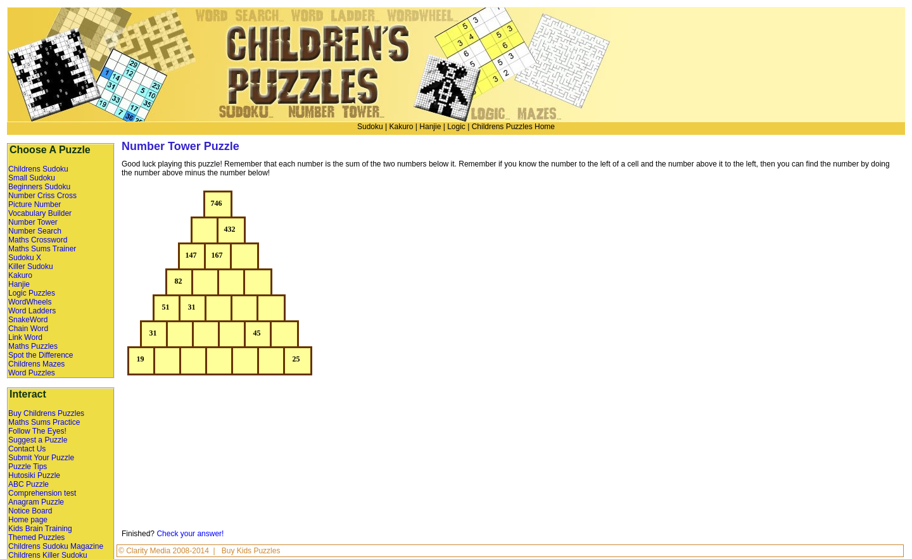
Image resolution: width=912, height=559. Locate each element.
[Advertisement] (792, 281)
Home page (28, 519)
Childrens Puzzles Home (513, 126)
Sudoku (370, 126)
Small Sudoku (31, 177)
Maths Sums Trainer (42, 248)
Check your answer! (190, 533)
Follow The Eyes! (37, 431)
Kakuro (401, 126)
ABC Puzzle (28, 484)
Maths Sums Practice (44, 422)
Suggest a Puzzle (37, 440)
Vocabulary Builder (40, 213)
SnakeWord (28, 319)
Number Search (34, 231)
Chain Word (28, 328)
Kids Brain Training (40, 528)
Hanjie (430, 126)
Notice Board (30, 510)
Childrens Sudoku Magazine (55, 546)
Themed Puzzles (36, 537)
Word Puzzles (31, 372)
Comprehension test (42, 493)
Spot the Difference (40, 355)
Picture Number (34, 204)
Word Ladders (32, 310)
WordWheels (29, 302)
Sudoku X (24, 257)
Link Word (25, 337)
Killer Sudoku (30, 266)
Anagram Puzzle (36, 502)
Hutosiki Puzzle (34, 475)
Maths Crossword (37, 240)
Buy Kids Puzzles (251, 550)
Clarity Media (149, 550)
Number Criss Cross (42, 195)
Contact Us (27, 448)
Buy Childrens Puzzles (46, 413)
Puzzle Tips (27, 466)
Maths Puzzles (33, 346)
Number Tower (33, 222)
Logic (456, 126)
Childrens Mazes (36, 364)
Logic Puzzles (31, 293)
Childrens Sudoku (38, 169)
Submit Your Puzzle (41, 457)
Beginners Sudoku (39, 186)
